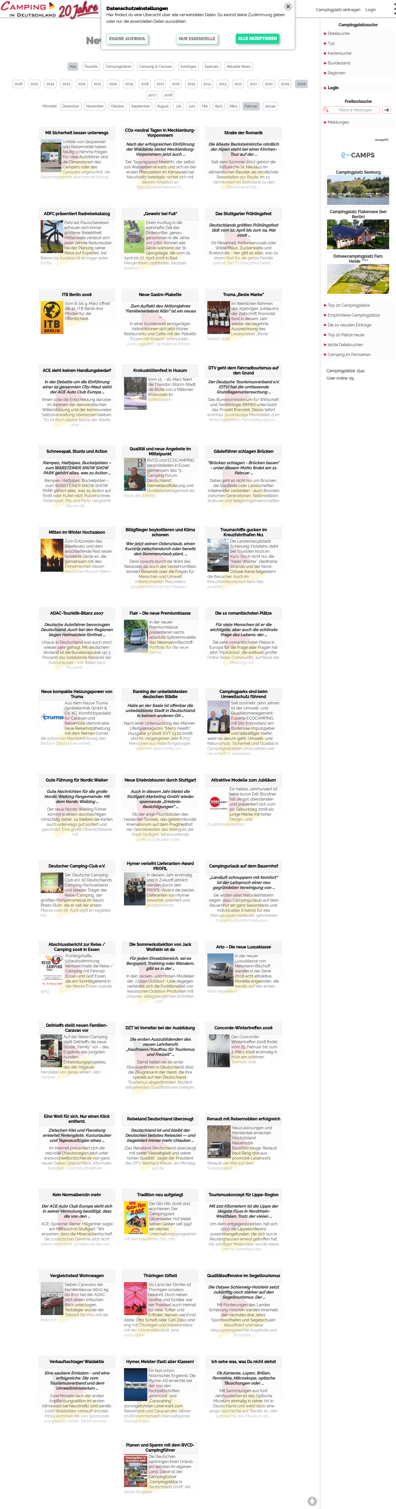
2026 (18, 84)
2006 (168, 95)
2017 (160, 84)
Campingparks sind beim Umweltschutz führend (243, 694)
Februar (251, 106)
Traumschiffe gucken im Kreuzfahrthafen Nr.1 (243, 532)
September (140, 106)
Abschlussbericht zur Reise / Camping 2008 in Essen (76, 947)
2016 (176, 84)
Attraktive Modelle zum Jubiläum (243, 780)
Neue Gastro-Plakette (160, 294)
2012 (238, 84)
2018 (144, 84)
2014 (207, 84)
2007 (152, 95)
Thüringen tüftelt (160, 1275)
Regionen (336, 73)
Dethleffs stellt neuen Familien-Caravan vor (77, 1028)
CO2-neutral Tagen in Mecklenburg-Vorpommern (160, 133)
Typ (331, 43)
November (95, 106)
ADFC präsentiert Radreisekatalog (77, 213)
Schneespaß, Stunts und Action (76, 451)
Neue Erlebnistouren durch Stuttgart (160, 780)
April (218, 106)
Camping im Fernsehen (349, 354)
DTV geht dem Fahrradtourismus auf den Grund (243, 370)
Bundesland (339, 63)
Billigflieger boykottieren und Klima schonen (160, 532)
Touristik (90, 66)
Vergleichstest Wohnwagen (77, 1275)
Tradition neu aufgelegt (160, 1194)
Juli (178, 106)
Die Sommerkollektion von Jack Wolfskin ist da (160, 947)
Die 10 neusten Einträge (349, 325)
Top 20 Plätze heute (346, 334)
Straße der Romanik (243, 132)
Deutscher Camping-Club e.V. (76, 866)
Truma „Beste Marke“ (243, 294)
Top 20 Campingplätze (349, 305)
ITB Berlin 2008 (77, 294)
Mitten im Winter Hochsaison (77, 532)
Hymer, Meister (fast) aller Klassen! (160, 1361)
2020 (113, 84)
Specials (212, 66)
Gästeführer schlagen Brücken (244, 451)
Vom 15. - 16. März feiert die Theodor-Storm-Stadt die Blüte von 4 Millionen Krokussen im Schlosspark (159, 389)
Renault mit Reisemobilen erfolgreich (243, 1119)
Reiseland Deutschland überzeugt (160, 1119)
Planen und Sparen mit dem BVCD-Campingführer (160, 1448)
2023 (66, 84)
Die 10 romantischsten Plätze (243, 613)
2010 (269, 84)
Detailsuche (339, 33)
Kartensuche (339, 53)
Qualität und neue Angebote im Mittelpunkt (160, 451)
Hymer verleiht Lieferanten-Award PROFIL (160, 866)
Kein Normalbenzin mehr (77, 1194)
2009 (285, 84)
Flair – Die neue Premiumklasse (160, 613)
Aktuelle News (239, 66)
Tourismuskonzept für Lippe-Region (244, 1194)
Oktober (117, 106)
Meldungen (338, 122)
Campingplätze (118, 66)
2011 (253, 84)
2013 (222, 84)
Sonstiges (188, 66)
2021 (97, 84)
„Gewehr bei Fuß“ (160, 213)
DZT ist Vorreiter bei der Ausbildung (160, 1028)
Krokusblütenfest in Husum (160, 370)
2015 (191, 84)
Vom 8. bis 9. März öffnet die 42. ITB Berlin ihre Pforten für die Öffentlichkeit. (75, 313)
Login (370, 9)
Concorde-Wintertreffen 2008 (243, 1028)
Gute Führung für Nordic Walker (77, 780)
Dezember (70, 106)
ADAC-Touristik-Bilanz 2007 (76, 613)
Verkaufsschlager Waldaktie (76, 1361)
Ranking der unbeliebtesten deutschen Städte (160, 694)
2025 (34, 84)
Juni (191, 106)
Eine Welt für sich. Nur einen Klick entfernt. (77, 1119)
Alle (73, 66)
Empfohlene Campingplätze (354, 315)
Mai (205, 106)
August (163, 106)
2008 (301, 84)
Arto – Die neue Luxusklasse (243, 947)
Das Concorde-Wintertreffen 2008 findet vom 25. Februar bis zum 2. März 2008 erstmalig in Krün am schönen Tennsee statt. (242, 1049)
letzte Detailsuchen (345, 344)
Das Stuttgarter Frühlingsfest (243, 213)
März (234, 106)
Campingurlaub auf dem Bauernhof (243, 866)
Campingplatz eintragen (338, 9)
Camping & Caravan (155, 66)
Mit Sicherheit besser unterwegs (76, 132)
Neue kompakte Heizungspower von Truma (76, 694)
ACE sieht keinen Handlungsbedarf (77, 370)
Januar (270, 106)
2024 (50, 84)
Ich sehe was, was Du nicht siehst (243, 1361)
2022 (82, 84)
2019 (129, 84)
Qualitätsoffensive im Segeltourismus (243, 1275)
